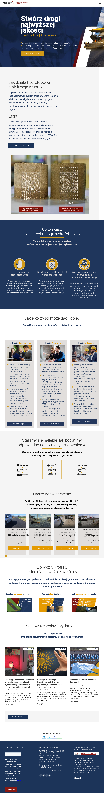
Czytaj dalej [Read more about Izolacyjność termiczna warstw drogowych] (74, 694)
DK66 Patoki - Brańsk (67, 522)
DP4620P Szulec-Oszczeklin (18, 522)
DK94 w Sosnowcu (42, 522)
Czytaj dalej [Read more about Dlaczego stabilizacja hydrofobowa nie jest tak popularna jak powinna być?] (42, 697)
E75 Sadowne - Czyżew (91, 522)
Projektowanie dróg (48, 680)
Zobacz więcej (18, 541)
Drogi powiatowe (14, 525)
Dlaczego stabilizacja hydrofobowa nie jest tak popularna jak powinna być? (49, 675)
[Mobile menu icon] (99, 3)
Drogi (39, 680)
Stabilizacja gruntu (11, 683)
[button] (6, 549)
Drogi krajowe (38, 525)
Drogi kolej (87, 525)
